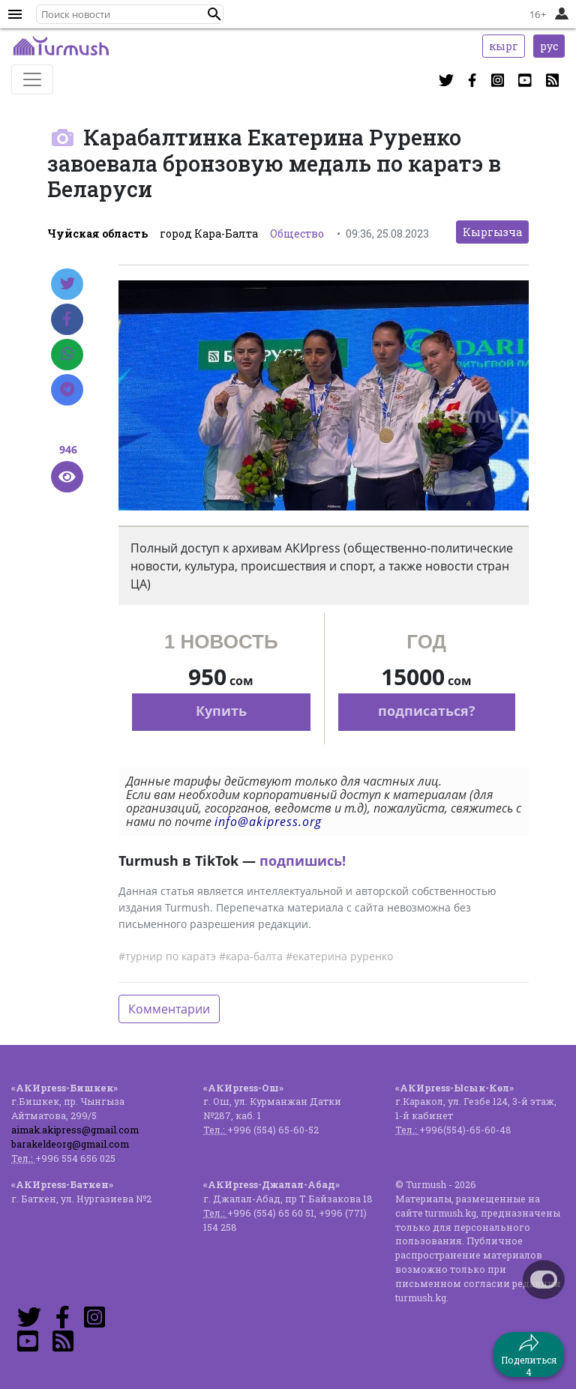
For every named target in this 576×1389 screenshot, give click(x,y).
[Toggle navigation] (32, 79)
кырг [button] (503, 46)
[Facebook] (67, 319)
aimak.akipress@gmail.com (75, 1130)
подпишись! (303, 861)
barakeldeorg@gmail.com (70, 1144)
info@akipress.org (268, 821)
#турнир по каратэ (167, 956)
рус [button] (549, 46)
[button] (215, 14)
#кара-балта (251, 956)
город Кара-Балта (209, 233)
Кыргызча (492, 232)
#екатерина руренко (339, 956)
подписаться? (427, 711)
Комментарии (169, 1009)
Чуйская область (97, 233)
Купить (221, 711)
